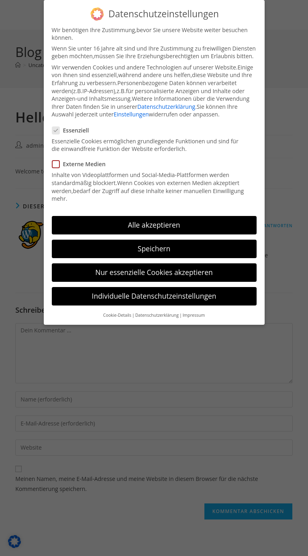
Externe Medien (82, 164)
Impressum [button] (194, 315)
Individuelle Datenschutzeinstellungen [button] (154, 296)
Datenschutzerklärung (166, 106)
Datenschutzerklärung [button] (157, 315)
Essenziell (74, 130)
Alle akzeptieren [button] (154, 225)
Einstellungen (131, 114)
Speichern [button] (154, 248)
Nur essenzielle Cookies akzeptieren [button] (154, 272)
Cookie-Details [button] (117, 315)
